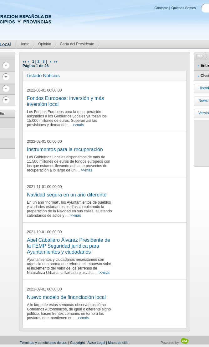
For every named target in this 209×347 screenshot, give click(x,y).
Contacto (161, 8)
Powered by (175, 343)
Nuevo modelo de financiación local (66, 297)
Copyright (77, 343)
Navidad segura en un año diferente (66, 194)
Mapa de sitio (118, 343)
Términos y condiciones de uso (43, 343)
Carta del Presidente (77, 44)
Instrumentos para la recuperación (65, 149)
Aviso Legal (96, 343)
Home (24, 44)
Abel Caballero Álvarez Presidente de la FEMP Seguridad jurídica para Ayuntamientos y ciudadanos (68, 246)
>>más (78, 125)
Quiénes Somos (183, 8)
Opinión (44, 44)
